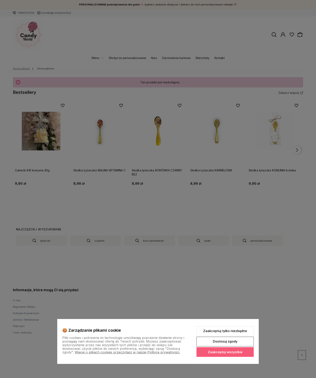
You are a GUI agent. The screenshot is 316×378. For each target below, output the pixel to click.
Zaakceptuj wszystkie (225, 352)
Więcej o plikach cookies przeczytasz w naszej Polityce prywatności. (127, 352)
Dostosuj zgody (225, 341)
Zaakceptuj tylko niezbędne (225, 331)
